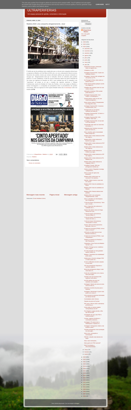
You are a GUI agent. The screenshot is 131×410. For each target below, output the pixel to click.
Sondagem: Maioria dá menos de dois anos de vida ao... (94, 284)
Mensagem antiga (70, 195)
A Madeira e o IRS (89, 70)
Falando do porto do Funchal (91, 301)
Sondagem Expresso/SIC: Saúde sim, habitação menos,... (94, 73)
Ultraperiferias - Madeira (87, 30)
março (86, 349)
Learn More (100, 4)
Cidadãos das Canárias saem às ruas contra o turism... (94, 88)
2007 (84, 393)
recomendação (68, 87)
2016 (84, 373)
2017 (84, 370)
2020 (84, 364)
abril (86, 64)
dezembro (87, 48)
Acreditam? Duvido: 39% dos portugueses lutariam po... (91, 166)
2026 (84, 42)
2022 (84, 359)
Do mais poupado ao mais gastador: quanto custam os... (93, 251)
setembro (87, 53)
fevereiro (87, 352)
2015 (84, 375)
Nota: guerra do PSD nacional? (92, 343)
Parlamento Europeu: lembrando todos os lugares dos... (92, 67)
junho (86, 60)
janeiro (86, 354)
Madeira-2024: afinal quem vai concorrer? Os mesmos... (92, 177)
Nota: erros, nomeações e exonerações (91, 334)
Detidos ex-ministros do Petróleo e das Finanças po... (93, 240)
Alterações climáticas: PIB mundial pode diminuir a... (93, 92)
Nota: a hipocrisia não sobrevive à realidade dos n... (93, 207)
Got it (108, 4)
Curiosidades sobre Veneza (91, 299)
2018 (84, 368)
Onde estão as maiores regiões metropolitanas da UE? (92, 308)
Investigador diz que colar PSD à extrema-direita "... (92, 315)
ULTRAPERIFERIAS (41, 10)
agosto (86, 55)
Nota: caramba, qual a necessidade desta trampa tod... (93, 132)
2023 (84, 357)
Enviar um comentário (34, 163)
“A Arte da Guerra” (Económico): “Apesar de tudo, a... (92, 218)
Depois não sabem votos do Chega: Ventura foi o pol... (93, 210)
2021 (84, 361)
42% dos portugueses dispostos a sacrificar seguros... (93, 266)
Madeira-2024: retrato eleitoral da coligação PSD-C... (93, 162)
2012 (84, 382)
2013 (84, 380)
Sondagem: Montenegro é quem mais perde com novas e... (94, 292)
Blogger (77, 403)
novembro (87, 51)
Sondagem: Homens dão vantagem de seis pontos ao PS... (94, 77)
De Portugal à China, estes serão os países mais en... (93, 80)
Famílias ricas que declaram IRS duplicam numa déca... (92, 277)
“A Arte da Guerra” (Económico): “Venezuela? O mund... (92, 221)
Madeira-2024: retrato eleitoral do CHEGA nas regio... (93, 151)
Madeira (34, 156)
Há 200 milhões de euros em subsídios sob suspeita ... (91, 281)
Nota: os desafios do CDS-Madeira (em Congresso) (93, 199)
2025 (84, 44)
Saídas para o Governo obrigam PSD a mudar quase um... (94, 259)
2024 (84, 46)
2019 (84, 366)
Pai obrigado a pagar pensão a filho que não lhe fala (93, 311)
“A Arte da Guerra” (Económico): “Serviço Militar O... (92, 214)
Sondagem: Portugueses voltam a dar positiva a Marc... (94, 326)
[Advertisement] (52, 180)
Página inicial (54, 195)
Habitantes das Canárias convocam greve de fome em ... (93, 129)
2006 (84, 396)
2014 (84, 377)
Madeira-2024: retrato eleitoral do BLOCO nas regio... (93, 140)
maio (86, 62)
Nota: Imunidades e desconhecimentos (89, 346)
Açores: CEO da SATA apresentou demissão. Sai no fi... (93, 225)
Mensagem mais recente (36, 195)
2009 (84, 389)
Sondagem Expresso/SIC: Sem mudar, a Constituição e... (92, 95)
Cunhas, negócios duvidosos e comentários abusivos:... (92, 319)
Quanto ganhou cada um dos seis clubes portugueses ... (93, 99)
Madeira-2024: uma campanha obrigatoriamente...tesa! (92, 195)
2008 (84, 391)
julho (86, 57)
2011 (84, 384)
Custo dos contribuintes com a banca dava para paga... (94, 273)
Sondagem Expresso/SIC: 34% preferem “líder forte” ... (92, 118)
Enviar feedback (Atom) (39, 198)
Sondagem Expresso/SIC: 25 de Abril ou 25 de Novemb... (94, 121)
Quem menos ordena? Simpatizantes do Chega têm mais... (94, 103)
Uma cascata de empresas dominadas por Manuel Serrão (94, 296)
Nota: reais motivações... (90, 340)
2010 (84, 387)
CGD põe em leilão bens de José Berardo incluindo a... (93, 233)
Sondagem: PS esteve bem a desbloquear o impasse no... (92, 322)
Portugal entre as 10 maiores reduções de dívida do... (91, 110)
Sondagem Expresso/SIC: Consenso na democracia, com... (94, 106)
